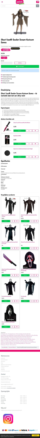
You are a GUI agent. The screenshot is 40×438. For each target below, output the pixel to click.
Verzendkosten (4, 359)
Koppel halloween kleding (25, 339)
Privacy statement (5, 366)
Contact (2, 367)
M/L (5, 57)
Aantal (2, 60)
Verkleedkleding (26, 333)
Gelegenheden (11, 333)
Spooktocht (29, 336)
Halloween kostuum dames (25, 338)
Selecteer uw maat (5, 55)
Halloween (28, 335)
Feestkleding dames (5, 338)
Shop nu (19, 130)
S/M (2, 57)
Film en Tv (3, 340)
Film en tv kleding (4, 342)
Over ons (3, 358)
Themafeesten (4, 333)
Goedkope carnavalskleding (7, 335)
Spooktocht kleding (21, 336)
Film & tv (23, 335)
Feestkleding (34, 335)
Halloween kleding (13, 336)
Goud (33, 339)
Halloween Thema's (5, 344)
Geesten (3, 343)
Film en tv (23, 343)
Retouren (3, 361)
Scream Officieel (24, 342)
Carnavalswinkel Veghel (6, 339)
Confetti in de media (5, 371)
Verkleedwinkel (17, 335)
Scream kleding (17, 343)
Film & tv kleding (4, 336)
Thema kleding (19, 333)
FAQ (2, 363)
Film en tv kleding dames (14, 342)
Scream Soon (13, 344)
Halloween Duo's (16, 339)
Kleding (31, 340)
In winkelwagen (20, 66)
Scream (18, 340)
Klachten (3, 369)
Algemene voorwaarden (6, 364)
